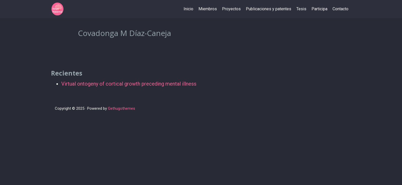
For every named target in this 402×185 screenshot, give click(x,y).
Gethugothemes (121, 108)
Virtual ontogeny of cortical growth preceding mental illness (128, 84)
